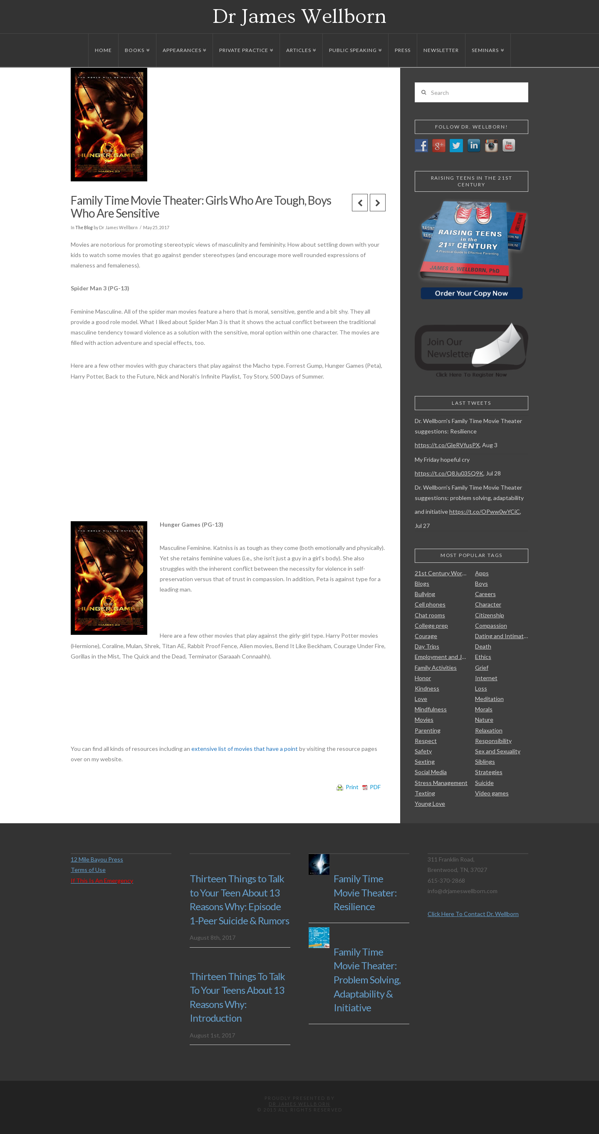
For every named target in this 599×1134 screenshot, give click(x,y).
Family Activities (436, 667)
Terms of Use (88, 869)
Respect (426, 740)
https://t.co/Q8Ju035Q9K (449, 473)
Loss (481, 688)
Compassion (491, 625)
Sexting (425, 761)
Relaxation (488, 730)
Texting (425, 793)
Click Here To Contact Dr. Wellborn (473, 913)
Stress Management (441, 782)
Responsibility (493, 740)
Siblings (485, 761)
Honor (423, 677)
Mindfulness (431, 709)
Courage (426, 635)
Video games (492, 793)
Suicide (484, 782)
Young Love (430, 803)
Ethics (483, 656)
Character (488, 604)
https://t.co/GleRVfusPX (447, 444)
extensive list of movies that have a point (245, 748)
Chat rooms (430, 615)
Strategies (488, 771)
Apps (482, 573)
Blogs (422, 583)
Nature (484, 719)
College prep (431, 625)
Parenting (428, 730)
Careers (485, 593)
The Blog (84, 227)
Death (483, 646)
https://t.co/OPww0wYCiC (484, 511)
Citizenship (489, 615)
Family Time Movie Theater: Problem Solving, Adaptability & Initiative (367, 979)
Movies (424, 719)
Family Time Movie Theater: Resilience (365, 892)
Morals (484, 709)
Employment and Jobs (441, 656)
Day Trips (427, 646)
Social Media (431, 771)
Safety (423, 751)
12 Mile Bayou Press (97, 859)
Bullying (425, 593)
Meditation (489, 698)
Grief (481, 667)
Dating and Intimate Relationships (501, 635)
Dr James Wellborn (299, 16)
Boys (481, 583)
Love (421, 698)
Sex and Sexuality (497, 751)
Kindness (427, 688)
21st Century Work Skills (441, 573)
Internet (486, 677)
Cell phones (430, 604)
